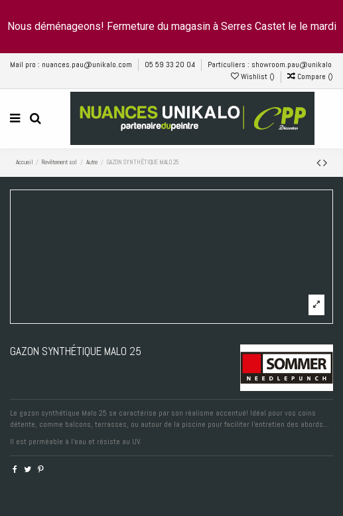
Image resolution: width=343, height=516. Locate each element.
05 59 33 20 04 (171, 64)
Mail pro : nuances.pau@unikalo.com (72, 64)
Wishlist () (254, 76)
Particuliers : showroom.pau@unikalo (270, 64)
